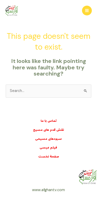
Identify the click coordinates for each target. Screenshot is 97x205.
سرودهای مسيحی (48, 139)
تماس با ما (49, 121)
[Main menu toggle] (87, 10)
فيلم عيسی (48, 148)
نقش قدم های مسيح (48, 130)
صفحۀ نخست (48, 157)
